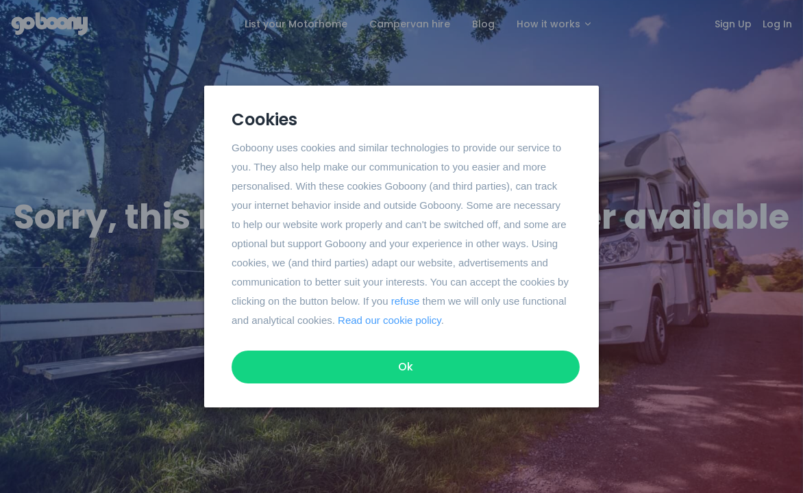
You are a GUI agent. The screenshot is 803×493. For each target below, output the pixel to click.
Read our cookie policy (389, 320)
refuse (405, 301)
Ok (405, 367)
